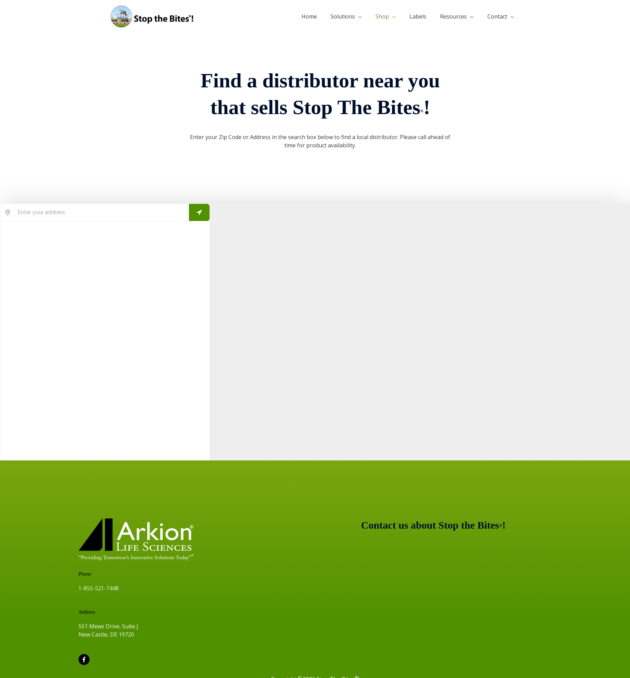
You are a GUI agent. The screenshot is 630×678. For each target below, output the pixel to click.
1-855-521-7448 (99, 588)
